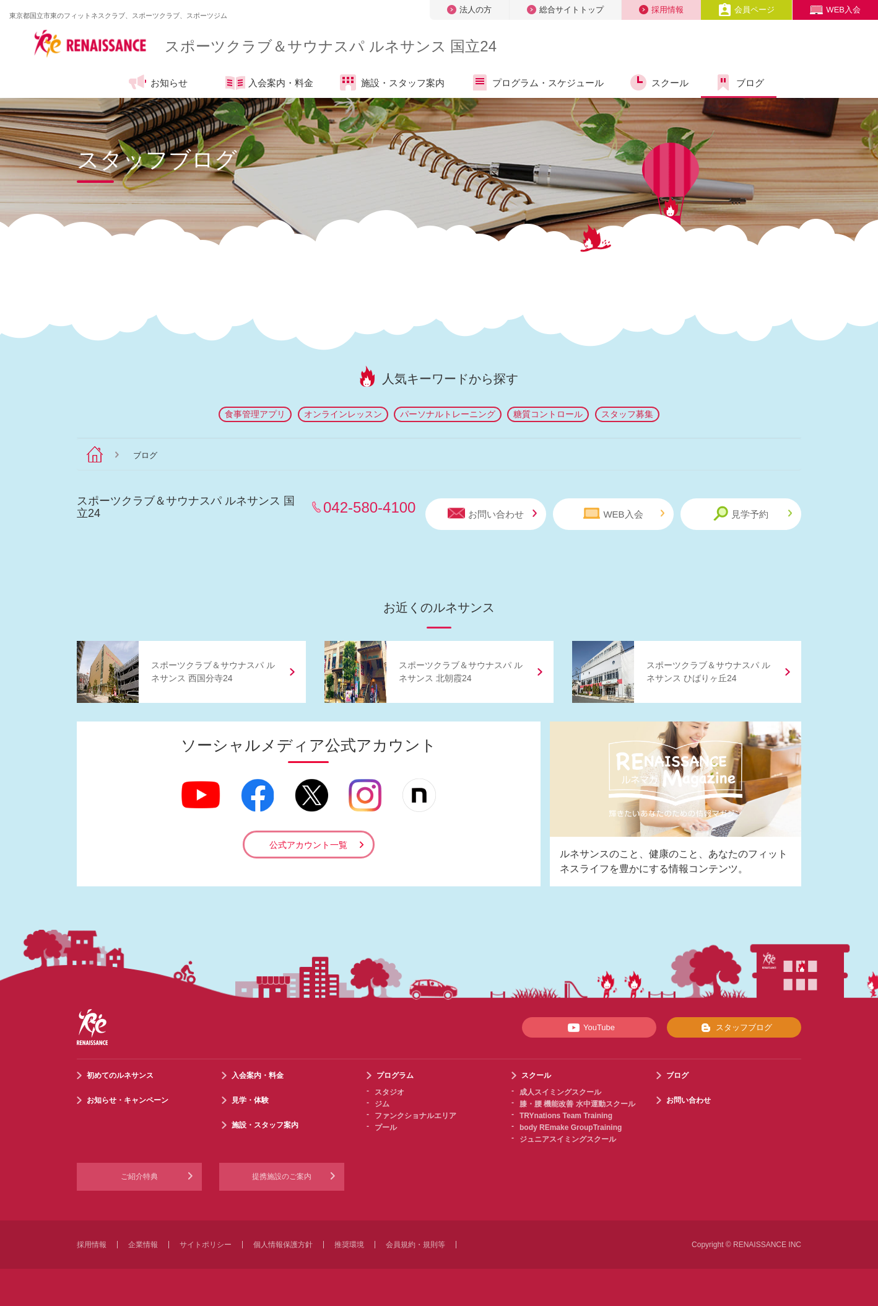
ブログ (738, 82)
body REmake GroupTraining (570, 1127)
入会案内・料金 (269, 84)
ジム (382, 1104)
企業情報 (143, 1244)
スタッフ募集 (627, 414)
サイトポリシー (206, 1244)
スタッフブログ (734, 1028)
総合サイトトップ (565, 9)
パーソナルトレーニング (447, 414)
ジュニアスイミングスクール (567, 1139)
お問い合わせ (492, 513)
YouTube (589, 1028)
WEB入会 (835, 9)
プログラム (395, 1075)
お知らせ (158, 82)
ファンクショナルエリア (415, 1115)
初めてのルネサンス (120, 1075)
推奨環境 (349, 1244)
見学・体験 (250, 1100)
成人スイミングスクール (560, 1092)
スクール (658, 82)
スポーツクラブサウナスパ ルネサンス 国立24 (331, 46)
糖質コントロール (548, 414)
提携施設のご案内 (281, 1176)
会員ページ (746, 9)
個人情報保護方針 (283, 1244)
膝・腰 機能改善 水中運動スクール (577, 1104)
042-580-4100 (369, 507)
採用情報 (661, 9)
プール (386, 1127)
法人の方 (469, 9)
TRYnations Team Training (565, 1115)
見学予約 (752, 513)
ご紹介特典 (139, 1176)
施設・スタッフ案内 (391, 82)
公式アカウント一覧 (308, 845)
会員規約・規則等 (415, 1244)
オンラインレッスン (343, 414)
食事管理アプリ (255, 414)
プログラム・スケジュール (536, 82)
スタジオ (389, 1092)
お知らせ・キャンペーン (127, 1100)
